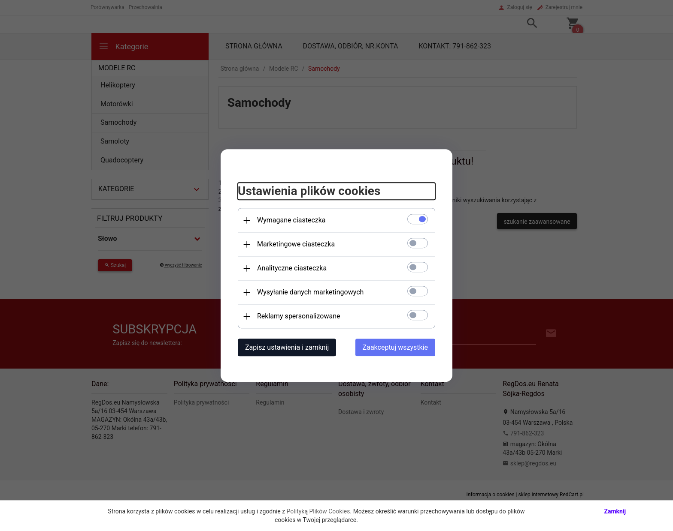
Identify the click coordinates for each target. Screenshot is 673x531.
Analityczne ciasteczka (292, 268)
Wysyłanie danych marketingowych (310, 292)
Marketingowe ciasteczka (296, 244)
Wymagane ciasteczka (291, 220)
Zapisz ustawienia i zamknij (287, 347)
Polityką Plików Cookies (318, 511)
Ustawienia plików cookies (309, 191)
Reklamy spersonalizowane (298, 316)
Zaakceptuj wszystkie (395, 347)
